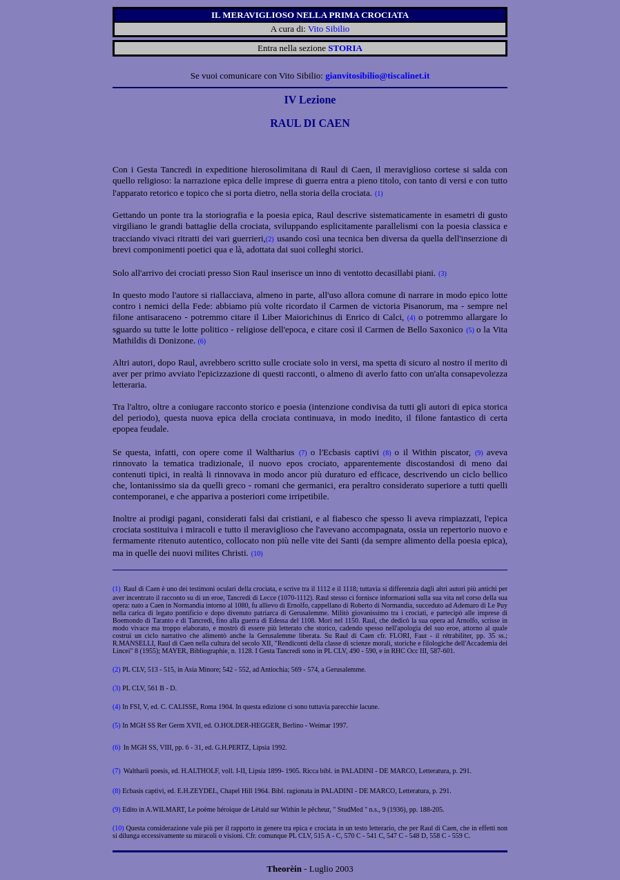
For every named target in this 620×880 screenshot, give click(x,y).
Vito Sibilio (328, 28)
